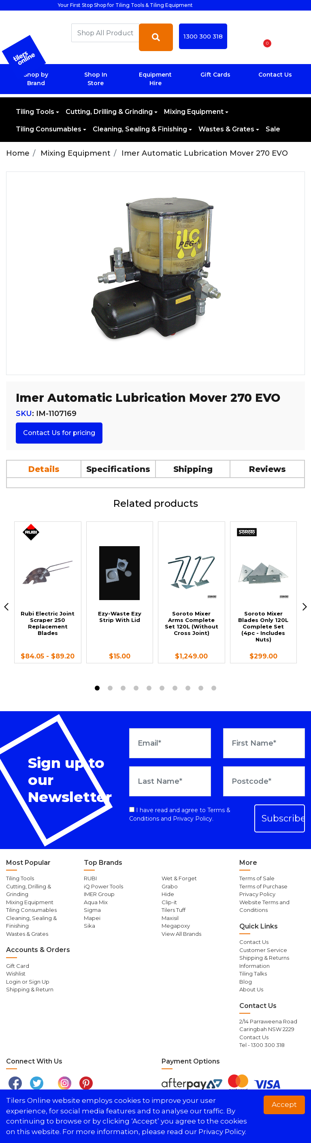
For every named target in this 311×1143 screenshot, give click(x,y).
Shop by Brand (35, 79)
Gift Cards (215, 74)
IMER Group (99, 894)
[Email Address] (170, 743)
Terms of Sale (257, 878)
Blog (245, 981)
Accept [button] (284, 1104)
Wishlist (16, 973)
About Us (251, 989)
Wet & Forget (179, 878)
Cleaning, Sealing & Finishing (140, 129)
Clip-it (169, 902)
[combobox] (105, 33)
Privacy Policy (192, 818)
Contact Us (275, 74)
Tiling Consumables (48, 129)
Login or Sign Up (27, 981)
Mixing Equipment (194, 112)
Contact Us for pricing (59, 433)
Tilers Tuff (173, 910)
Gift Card (17, 966)
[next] (304, 606)
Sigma (92, 910)
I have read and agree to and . (179, 814)
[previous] (6, 606)
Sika (89, 925)
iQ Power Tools (103, 886)
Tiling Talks (253, 973)
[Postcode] (264, 781)
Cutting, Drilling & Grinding (109, 112)
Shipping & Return (29, 989)
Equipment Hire (155, 79)
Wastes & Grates (226, 129)
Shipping (193, 469)
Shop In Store (95, 79)
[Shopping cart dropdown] (264, 37)
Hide (168, 894)
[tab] (44, 469)
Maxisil (170, 918)
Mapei (92, 918)
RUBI (90, 878)
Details (44, 469)
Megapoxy (176, 925)
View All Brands (181, 934)
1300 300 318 (203, 36)
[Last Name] (170, 781)
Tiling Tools (35, 112)
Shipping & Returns (264, 957)
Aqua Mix (96, 902)
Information (254, 966)
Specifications (118, 469)
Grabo (170, 886)
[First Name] (264, 743)
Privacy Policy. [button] (222, 1132)
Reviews (267, 469)
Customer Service (263, 950)
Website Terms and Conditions (264, 906)
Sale (273, 129)
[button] (243, 37)
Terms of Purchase (263, 886)
